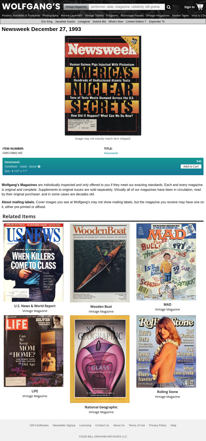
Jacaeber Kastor (65, 21)
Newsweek (111, 153)
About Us (119, 425)
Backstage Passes (132, 15)
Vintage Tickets (94, 15)
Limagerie (84, 21)
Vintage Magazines (158, 15)
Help (173, 425)
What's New (116, 21)
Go (169, 7)
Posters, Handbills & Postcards (21, 15)
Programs (112, 15)
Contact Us (102, 425)
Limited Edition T (136, 21)
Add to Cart (191, 166)
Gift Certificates (39, 425)
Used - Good (28, 166)
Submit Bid (99, 21)
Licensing (85, 425)
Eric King (46, 21)
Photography (50, 15)
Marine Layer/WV (71, 15)
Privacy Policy (157, 425)
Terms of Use (137, 425)
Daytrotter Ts (156, 21)
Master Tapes (180, 15)
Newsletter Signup (64, 425)
